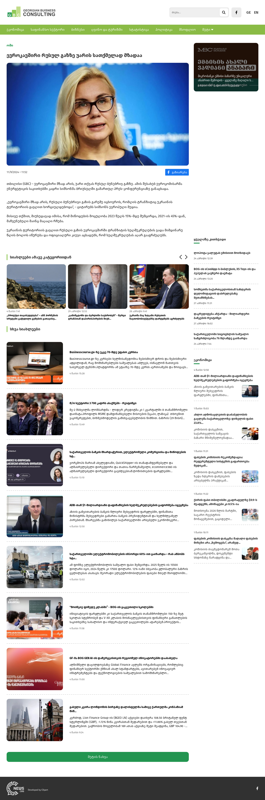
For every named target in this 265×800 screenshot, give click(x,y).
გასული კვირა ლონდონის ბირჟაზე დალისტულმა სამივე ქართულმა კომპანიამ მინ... (126, 709)
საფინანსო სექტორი (48, 30)
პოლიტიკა (163, 30)
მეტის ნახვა (98, 757)
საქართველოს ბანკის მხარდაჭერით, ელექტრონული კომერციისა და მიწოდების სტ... (128, 454)
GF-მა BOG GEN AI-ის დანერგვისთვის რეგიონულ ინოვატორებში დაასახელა (123, 658)
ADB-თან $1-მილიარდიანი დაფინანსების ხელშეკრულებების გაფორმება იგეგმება (129, 505)
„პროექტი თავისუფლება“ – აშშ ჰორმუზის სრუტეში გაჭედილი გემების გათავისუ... (32, 317)
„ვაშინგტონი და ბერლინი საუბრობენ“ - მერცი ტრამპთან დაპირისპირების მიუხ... (97, 317)
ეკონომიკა (15, 30)
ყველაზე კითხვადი (210, 239)
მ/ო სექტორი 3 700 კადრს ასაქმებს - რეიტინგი (103, 403)
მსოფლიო (187, 30)
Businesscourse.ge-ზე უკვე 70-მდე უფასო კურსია (104, 352)
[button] (180, 257)
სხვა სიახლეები (25, 329)
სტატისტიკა (139, 30)
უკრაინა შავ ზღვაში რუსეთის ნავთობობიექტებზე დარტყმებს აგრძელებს (156, 317)
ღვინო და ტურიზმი (107, 30)
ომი (10, 45)
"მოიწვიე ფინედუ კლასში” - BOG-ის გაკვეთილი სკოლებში (111, 607)
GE (248, 12)
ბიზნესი (78, 30)
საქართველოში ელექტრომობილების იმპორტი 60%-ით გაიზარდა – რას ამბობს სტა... (127, 556)
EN (256, 12)
